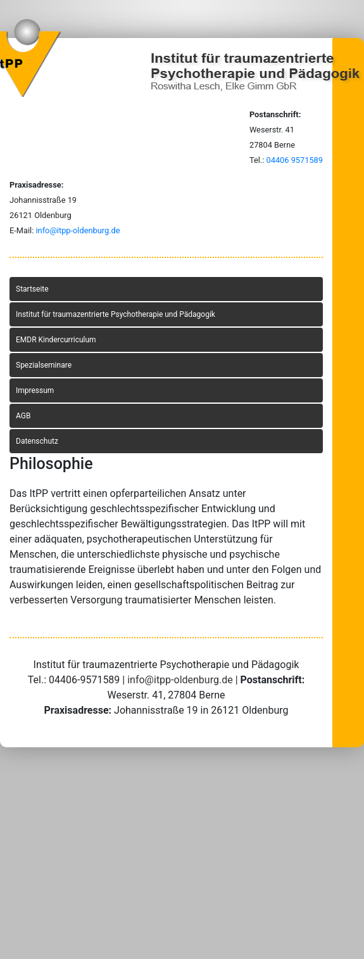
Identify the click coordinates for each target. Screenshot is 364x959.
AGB (23, 415)
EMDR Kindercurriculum (56, 339)
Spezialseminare (44, 365)
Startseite (32, 289)
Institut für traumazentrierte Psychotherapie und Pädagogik (115, 314)
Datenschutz (37, 441)
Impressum (35, 390)
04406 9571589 (295, 160)
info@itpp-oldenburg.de (77, 230)
